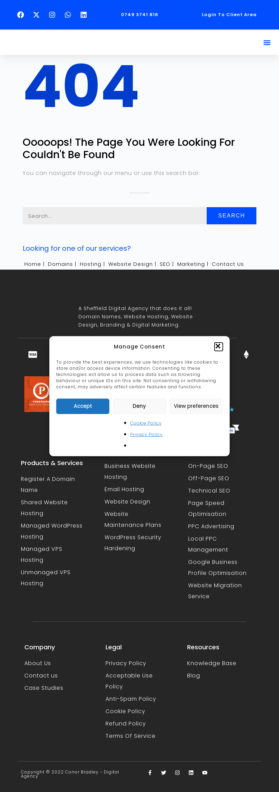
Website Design (127, 502)
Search (231, 215)
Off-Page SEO (208, 478)
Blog (193, 675)
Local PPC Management (208, 544)
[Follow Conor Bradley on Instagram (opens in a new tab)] (54, 14)
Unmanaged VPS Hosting (46, 577)
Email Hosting (124, 489)
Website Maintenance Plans (133, 519)
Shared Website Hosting (44, 507)
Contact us (41, 675)
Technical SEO (209, 491)
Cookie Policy (146, 423)
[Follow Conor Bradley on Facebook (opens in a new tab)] (22, 14)
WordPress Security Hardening (133, 542)
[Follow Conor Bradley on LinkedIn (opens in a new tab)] (85, 14)
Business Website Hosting (130, 471)
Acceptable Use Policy (129, 681)
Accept (83, 406)
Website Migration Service (215, 590)
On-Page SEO (208, 466)
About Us (37, 663)
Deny (139, 406)
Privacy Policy (146, 434)
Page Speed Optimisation (207, 508)
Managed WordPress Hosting (52, 531)
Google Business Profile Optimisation (217, 567)
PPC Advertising (211, 526)
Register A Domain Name (48, 484)
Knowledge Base (211, 663)
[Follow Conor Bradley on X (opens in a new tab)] (38, 14)
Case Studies (43, 688)
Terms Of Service (131, 736)
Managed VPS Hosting (41, 554)
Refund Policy (126, 724)
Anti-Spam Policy (131, 699)
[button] (219, 347)
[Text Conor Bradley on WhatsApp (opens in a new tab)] (69, 14)
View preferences (196, 406)
